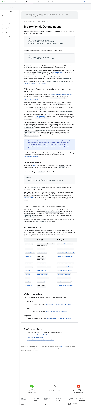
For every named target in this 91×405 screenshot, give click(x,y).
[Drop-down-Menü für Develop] (44, 1)
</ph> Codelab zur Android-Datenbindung (56, 311)
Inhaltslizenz (63, 346)
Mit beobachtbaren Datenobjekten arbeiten (38, 335)
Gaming (35, 400)
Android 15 (58, 400)
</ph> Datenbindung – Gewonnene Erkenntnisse (58, 318)
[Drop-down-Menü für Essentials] (22, 1)
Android (23, 402)
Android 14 (58, 403)
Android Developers (28, 21)
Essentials (17, 1)
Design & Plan (37, 21)
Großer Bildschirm (48, 402)
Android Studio (84, 1)
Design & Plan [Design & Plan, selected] (29, 1)
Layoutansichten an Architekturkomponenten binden (40, 340)
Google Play (51, 1)
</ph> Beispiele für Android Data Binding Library (58, 304)
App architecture (7, 7)
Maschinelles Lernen (37, 403)
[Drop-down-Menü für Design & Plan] (35, 1)
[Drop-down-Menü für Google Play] (56, 1)
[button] (8, 12)
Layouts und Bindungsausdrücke (35, 337)
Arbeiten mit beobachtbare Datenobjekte (35, 83)
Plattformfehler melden (82, 401)
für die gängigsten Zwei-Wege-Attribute (61, 94)
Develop (40, 1)
